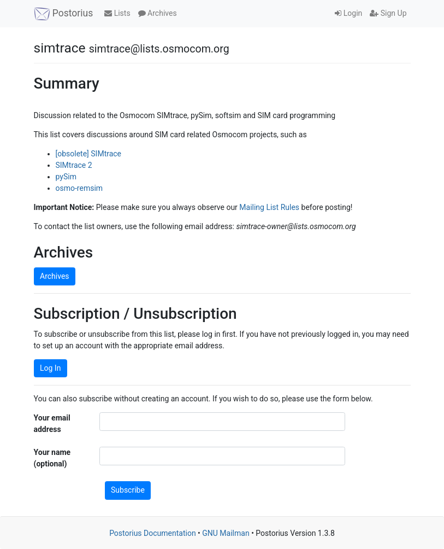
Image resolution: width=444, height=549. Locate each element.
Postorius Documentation (152, 533)
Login (348, 13)
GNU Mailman (225, 533)
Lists (117, 13)
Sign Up (388, 13)
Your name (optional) (52, 458)
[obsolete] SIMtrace (89, 153)
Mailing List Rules (269, 207)
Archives (157, 13)
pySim (66, 176)
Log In (50, 368)
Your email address (52, 423)
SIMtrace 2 (74, 165)
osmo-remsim (79, 188)
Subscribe (128, 490)
